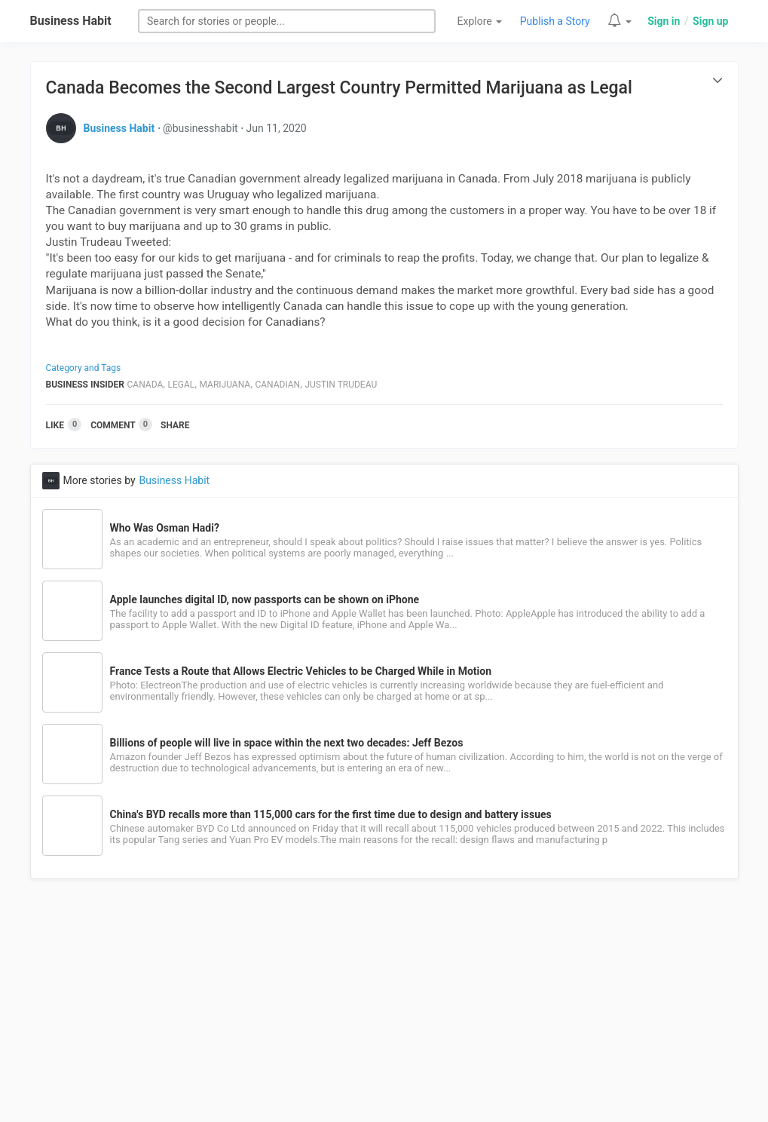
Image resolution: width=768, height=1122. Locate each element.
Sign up (710, 21)
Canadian (277, 384)
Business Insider (85, 384)
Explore (480, 21)
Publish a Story (555, 21)
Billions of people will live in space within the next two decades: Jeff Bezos (287, 743)
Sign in (663, 21)
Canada (145, 384)
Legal (181, 384)
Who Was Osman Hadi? (164, 528)
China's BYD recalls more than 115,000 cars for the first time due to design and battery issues (331, 814)
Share (175, 425)
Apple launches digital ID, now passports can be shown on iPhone (265, 599)
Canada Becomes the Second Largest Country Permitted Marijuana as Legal (339, 88)
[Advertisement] (384, 1008)
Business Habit (71, 21)
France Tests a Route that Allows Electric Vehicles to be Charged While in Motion (300, 671)
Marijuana (224, 384)
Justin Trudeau (340, 384)
